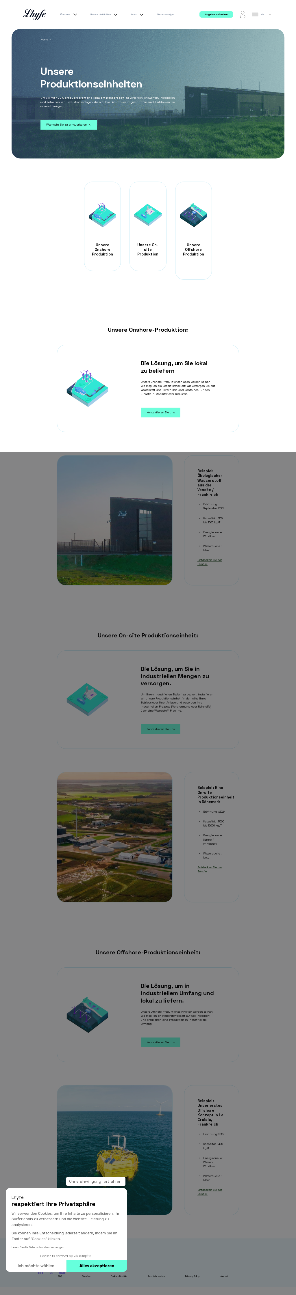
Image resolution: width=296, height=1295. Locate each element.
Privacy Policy (192, 1276)
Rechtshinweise (156, 1276)
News (138, 14)
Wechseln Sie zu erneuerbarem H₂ (68, 124)
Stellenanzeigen (165, 14)
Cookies (86, 1276)
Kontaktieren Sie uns (161, 412)
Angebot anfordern (216, 14)
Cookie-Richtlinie (119, 1276)
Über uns (69, 14)
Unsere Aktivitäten (104, 14)
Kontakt (224, 1276)
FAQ (60, 1276)
